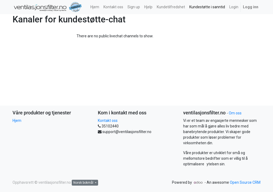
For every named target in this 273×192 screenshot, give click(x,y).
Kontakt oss (108, 120)
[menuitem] (94, 7)
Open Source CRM (245, 182)
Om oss (235, 113)
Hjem (17, 120)
